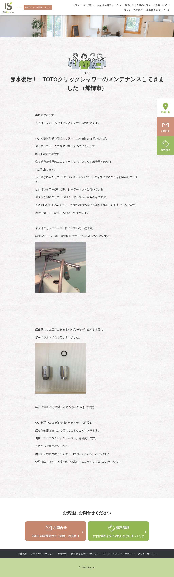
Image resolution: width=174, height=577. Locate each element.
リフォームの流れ (133, 10)
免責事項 (62, 553)
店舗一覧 (165, 107)
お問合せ (165, 126)
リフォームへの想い (83, 5)
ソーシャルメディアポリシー (118, 553)
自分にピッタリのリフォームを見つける (147, 5)
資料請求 (165, 145)
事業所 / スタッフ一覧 (158, 10)
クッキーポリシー (147, 553)
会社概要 (22, 553)
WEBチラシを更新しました (39, 7)
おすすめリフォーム (109, 5)
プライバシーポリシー (42, 553)
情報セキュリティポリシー (85, 553)
